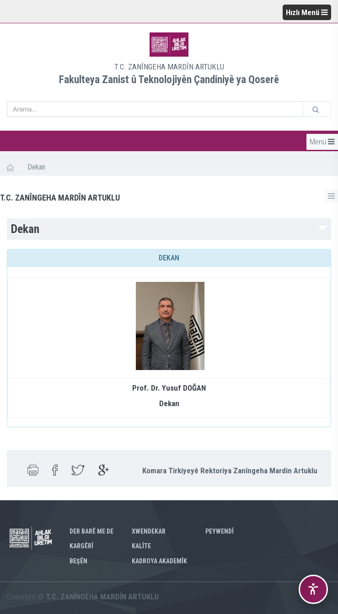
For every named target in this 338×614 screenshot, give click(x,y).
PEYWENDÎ (219, 531)
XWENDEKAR (149, 531)
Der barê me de (91, 531)
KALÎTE (141, 546)
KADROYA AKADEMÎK (159, 561)
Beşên (78, 561)
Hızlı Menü (307, 12)
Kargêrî (81, 546)
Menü (322, 141)
